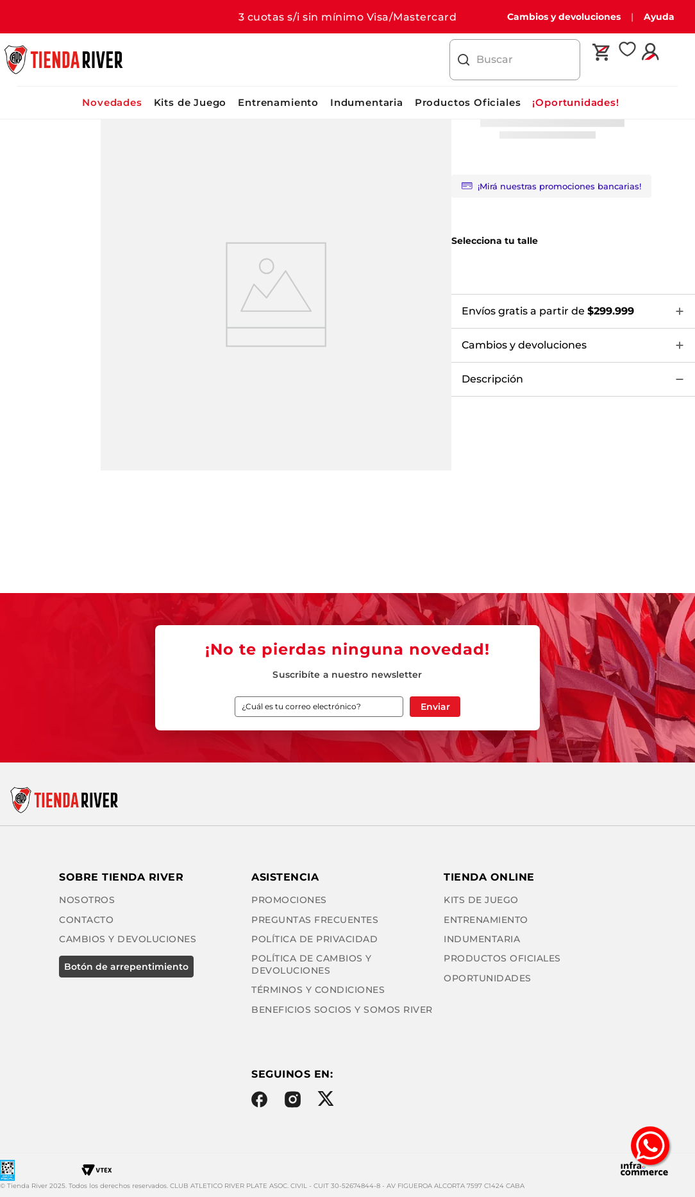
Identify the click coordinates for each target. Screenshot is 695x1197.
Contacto (274, 803)
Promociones (284, 886)
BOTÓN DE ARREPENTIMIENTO (309, 845)
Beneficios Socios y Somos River (337, 984)
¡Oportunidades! (575, 102)
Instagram (288, 1144)
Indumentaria (366, 102)
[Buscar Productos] (463, 59)
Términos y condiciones (313, 964)
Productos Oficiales (468, 102)
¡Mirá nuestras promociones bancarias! (551, 186)
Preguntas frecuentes (310, 905)
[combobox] (515, 59)
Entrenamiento (278, 102)
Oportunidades (291, 1102)
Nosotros (275, 783)
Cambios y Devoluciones (315, 822)
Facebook (255, 1144)
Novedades (112, 102)
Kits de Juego (190, 102)
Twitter (321, 1143)
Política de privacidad (310, 925)
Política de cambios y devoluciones (348, 945)
